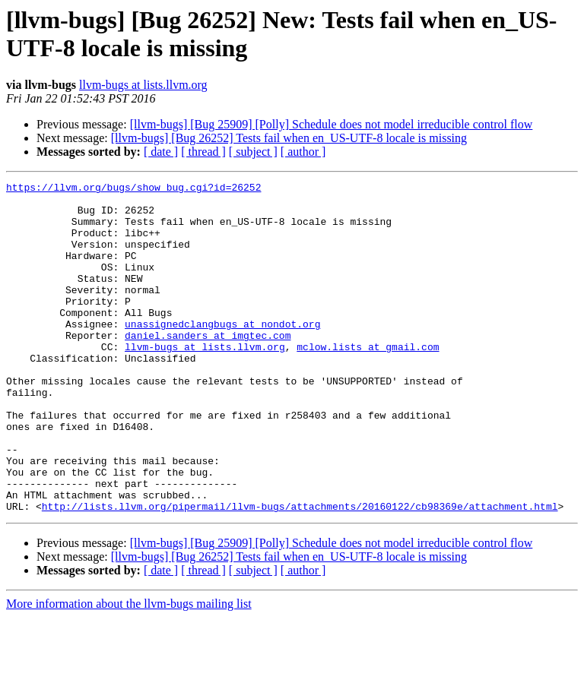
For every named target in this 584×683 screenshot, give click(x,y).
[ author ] (303, 151)
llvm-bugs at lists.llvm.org (143, 84)
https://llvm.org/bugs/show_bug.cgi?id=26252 (133, 189)
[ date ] (161, 151)
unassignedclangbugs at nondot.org (222, 353)
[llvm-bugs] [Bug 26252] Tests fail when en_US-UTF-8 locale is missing (289, 137)
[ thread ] (203, 151)
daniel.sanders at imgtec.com (207, 367)
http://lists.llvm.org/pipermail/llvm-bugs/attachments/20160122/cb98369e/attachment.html (300, 572)
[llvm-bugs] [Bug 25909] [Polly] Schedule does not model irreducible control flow (331, 124)
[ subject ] (253, 151)
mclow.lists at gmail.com (368, 380)
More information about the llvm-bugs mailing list (129, 669)
